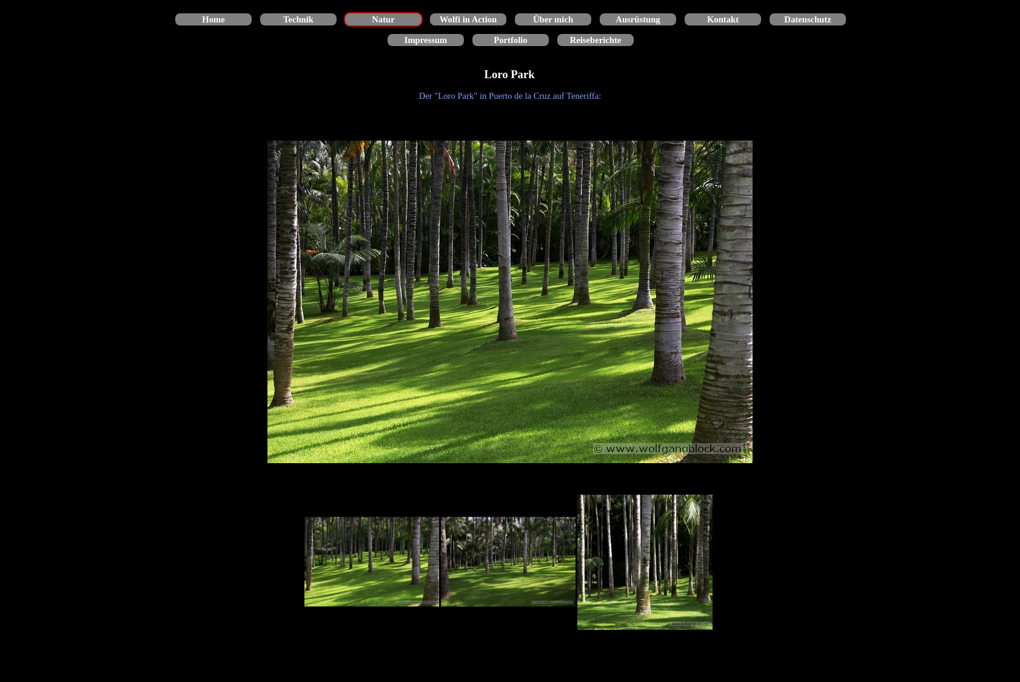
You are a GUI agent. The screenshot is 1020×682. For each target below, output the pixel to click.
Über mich (553, 19)
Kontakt (723, 19)
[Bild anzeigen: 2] (508, 562)
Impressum (426, 40)
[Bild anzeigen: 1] (372, 562)
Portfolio (510, 40)
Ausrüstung (638, 19)
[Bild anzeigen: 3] (645, 562)
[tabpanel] (510, 95)
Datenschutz (807, 19)
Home (213, 19)
